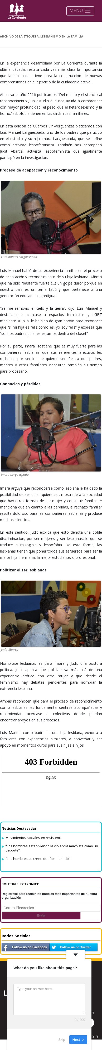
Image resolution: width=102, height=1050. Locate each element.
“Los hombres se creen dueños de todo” (38, 858)
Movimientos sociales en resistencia (35, 837)
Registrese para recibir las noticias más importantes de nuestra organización (49, 895)
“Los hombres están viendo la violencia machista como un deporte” (52, 848)
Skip (62, 1039)
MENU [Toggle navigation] (80, 10)
